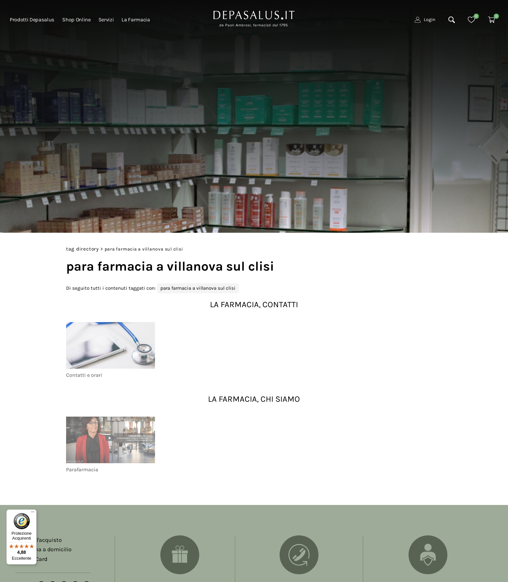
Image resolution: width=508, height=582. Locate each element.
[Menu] (33, 513)
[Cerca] (451, 20)
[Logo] (254, 18)
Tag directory (82, 249)
